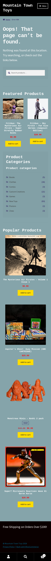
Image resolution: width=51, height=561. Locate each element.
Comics (12, 187)
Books (12, 177)
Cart (40, 555)
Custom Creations (17, 191)
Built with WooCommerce (27, 546)
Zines (11, 211)
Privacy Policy (9, 546)
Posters (12, 206)
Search (25, 557)
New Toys (13, 201)
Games (12, 196)
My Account (8, 557)
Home (8, 19)
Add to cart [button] (13, 143)
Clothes (12, 182)
